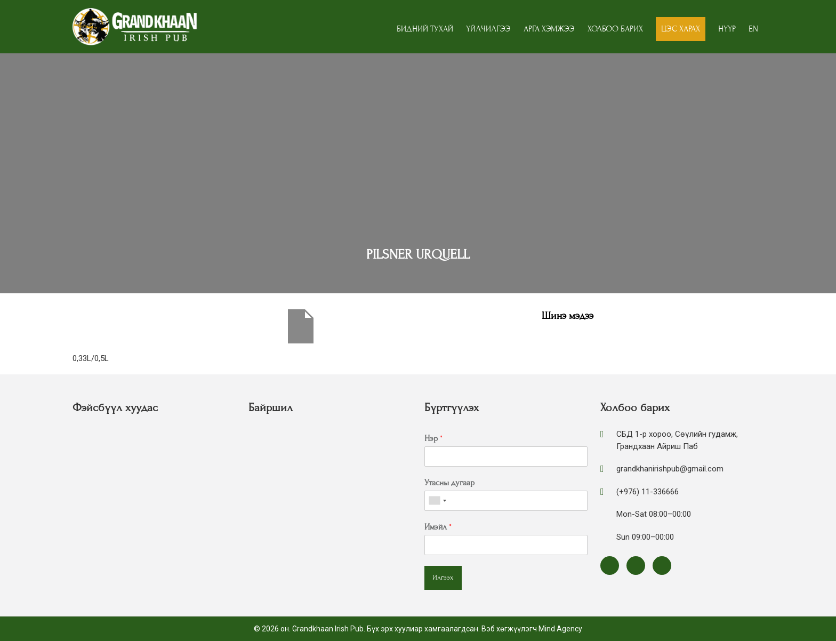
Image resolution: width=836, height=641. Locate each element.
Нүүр (727, 29)
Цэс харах (680, 29)
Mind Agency (560, 628)
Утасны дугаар (449, 482)
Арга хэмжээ (549, 29)
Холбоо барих (615, 29)
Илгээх (443, 577)
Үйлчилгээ (488, 29)
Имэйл (438, 527)
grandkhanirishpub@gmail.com (670, 469)
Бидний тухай (425, 29)
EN (753, 29)
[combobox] (437, 500)
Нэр (433, 438)
